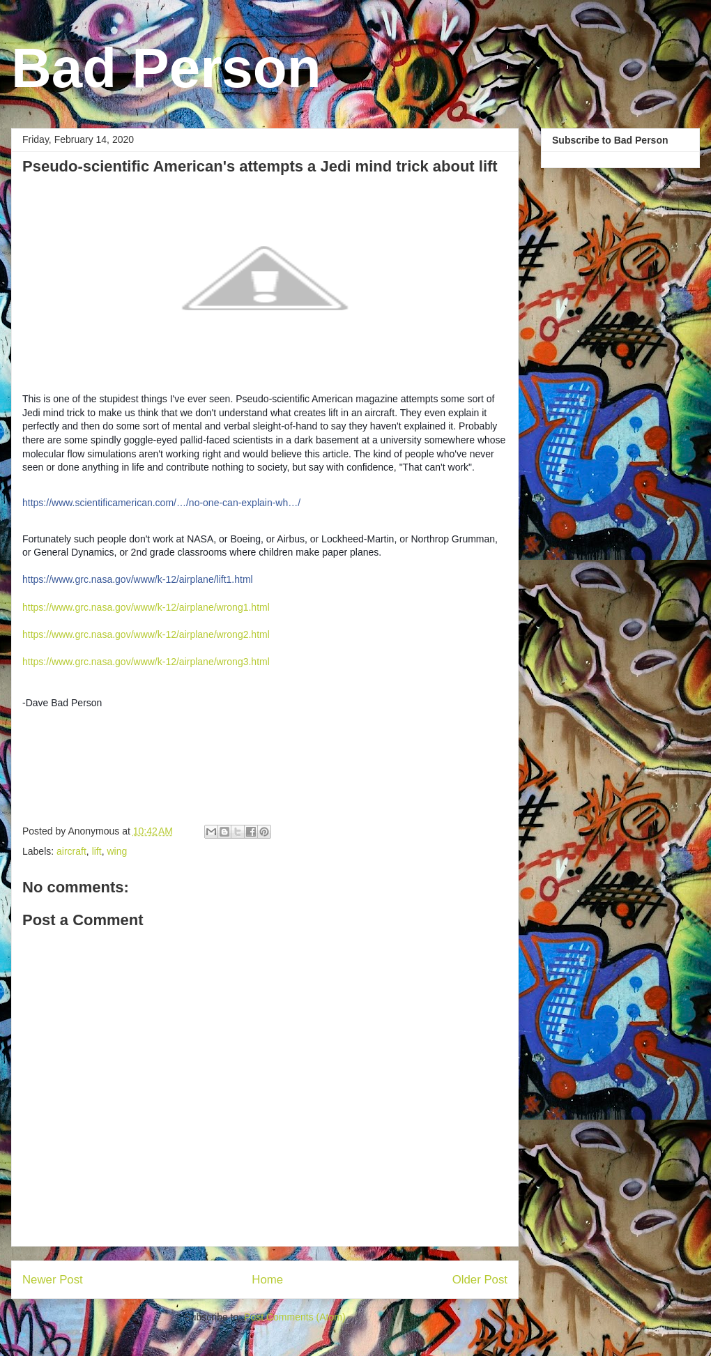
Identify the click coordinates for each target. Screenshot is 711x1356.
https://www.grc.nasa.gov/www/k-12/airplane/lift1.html (137, 579)
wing (117, 851)
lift (97, 851)
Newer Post (52, 1279)
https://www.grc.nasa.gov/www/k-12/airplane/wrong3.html (146, 661)
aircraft (71, 851)
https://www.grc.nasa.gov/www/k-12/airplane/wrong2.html (146, 634)
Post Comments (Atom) (294, 1317)
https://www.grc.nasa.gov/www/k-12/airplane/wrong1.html (146, 607)
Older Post (479, 1279)
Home (267, 1279)
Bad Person (166, 68)
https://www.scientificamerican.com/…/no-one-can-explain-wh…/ (161, 502)
